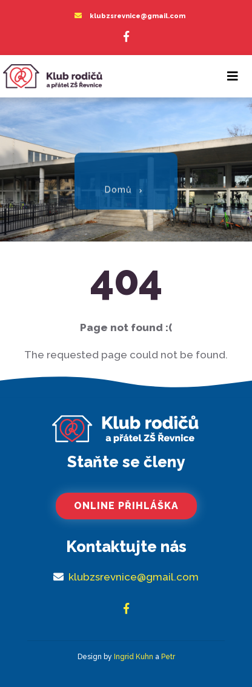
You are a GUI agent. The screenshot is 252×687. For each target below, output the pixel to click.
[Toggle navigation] (232, 76)
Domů (118, 187)
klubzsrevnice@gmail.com (137, 16)
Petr (168, 656)
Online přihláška (126, 505)
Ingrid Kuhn (133, 656)
